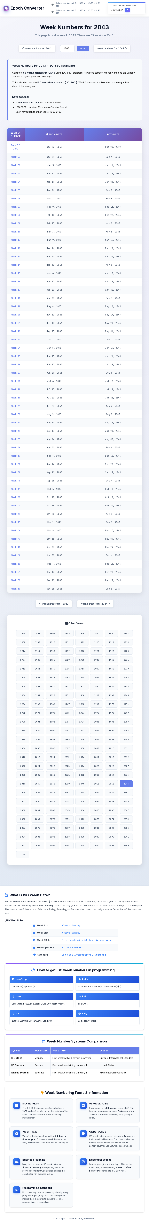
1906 (111, 633)
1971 (126, 704)
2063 (67, 810)
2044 (22, 792)
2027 (126, 766)
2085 (37, 836)
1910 (52, 642)
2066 (111, 810)
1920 (81, 651)
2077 (37, 827)
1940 (22, 677)
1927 (67, 659)
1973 (37, 712)
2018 (111, 757)
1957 (37, 695)
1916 (22, 651)
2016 (81, 757)
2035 (126, 774)
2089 (96, 836)
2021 (37, 766)
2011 (126, 748)
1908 (22, 642)
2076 (22, 827)
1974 (52, 712)
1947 (126, 677)
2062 (52, 810)
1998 (52, 739)
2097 (96, 845)
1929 (96, 659)
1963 (126, 695)
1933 (37, 668)
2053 (37, 801)
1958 (52, 695)
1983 (67, 721)
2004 (22, 748)
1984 (81, 721)
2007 (67, 748)
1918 (52, 651)
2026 (111, 766)
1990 (52, 730)
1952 (81, 686)
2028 (22, 774)
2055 (67, 801)
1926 (52, 659)
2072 (81, 819)
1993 (96, 730)
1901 (37, 633)
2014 (52, 757)
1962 (111, 695)
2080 (81, 827)
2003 (126, 739)
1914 (111, 642)
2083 (126, 827)
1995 (126, 730)
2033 (96, 774)
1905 (96, 633)
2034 (111, 774)
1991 (67, 730)
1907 (126, 633)
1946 (111, 677)
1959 (67, 695)
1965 (37, 704)
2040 (81, 783)
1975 (67, 712)
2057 (96, 801)
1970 (111, 704)
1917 (37, 651)
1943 (67, 677)
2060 (22, 810)
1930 (111, 659)
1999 (67, 739)
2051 (126, 792)
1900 (22, 633)
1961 (96, 695)
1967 (67, 704)
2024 (81, 766)
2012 (22, 757)
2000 (81, 739)
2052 (22, 801)
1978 (111, 712)
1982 (52, 721)
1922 (111, 651)
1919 (67, 651)
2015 (67, 757)
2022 (52, 766)
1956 (22, 695)
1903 (67, 633)
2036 (22, 783)
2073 (96, 819)
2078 (52, 827)
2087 (67, 836)
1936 (81, 668)
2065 (96, 810)
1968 (81, 704)
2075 (126, 819)
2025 (96, 766)
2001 (96, 739)
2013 (37, 757)
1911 (67, 642)
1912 (81, 642)
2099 (126, 845)
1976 (81, 712)
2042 (111, 783)
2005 (37, 748)
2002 (111, 739)
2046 (52, 792)
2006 (52, 748)
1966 (52, 704)
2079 (67, 827)
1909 (37, 642)
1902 (52, 633)
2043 (126, 783)
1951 (67, 686)
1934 (52, 668)
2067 (126, 810)
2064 (81, 810)
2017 (96, 757)
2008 (81, 748)
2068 (22, 819)
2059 (126, 801)
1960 (81, 695)
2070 (52, 819)
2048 (81, 792)
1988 (22, 730)
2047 (67, 792)
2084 (22, 836)
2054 (52, 801)
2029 (37, 774)
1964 (22, 704)
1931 (126, 659)
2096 (81, 845)
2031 (67, 774)
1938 (111, 668)
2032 (81, 774)
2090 (111, 836)
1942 (52, 677)
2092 (22, 845)
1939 (126, 668)
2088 (81, 836)
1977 (96, 712)
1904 (81, 633)
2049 (96, 792)
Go (82, 48)
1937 (96, 668)
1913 (96, 642)
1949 (37, 686)
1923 (126, 651)
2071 (67, 819)
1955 (126, 686)
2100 (22, 854)
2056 (81, 801)
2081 (96, 827)
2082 (111, 827)
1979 (126, 712)
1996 (22, 739)
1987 (126, 721)
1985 (96, 721)
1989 (37, 730)
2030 (52, 774)
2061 (37, 810)
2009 (96, 748)
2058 (111, 801)
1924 (22, 659)
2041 (96, 783)
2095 (67, 845)
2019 (126, 757)
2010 (111, 748)
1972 (22, 712)
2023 (67, 766)
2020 (22, 766)
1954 (111, 686)
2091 (126, 836)
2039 (67, 783)
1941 (37, 677)
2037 (37, 783)
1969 (96, 704)
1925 (37, 659)
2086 (52, 836)
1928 (81, 659)
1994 (111, 730)
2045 (37, 792)
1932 (22, 668)
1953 (96, 686)
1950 (52, 686)
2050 (111, 792)
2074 (111, 819)
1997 (37, 739)
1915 (126, 642)
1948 (22, 686)
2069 (37, 819)
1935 (67, 668)
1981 (37, 721)
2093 (37, 845)
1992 (81, 730)
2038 (52, 783)
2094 (52, 845)
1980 (22, 721)
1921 (96, 651)
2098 (111, 845)
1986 (111, 721)
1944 (81, 677)
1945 (96, 677)
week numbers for (37, 48)
